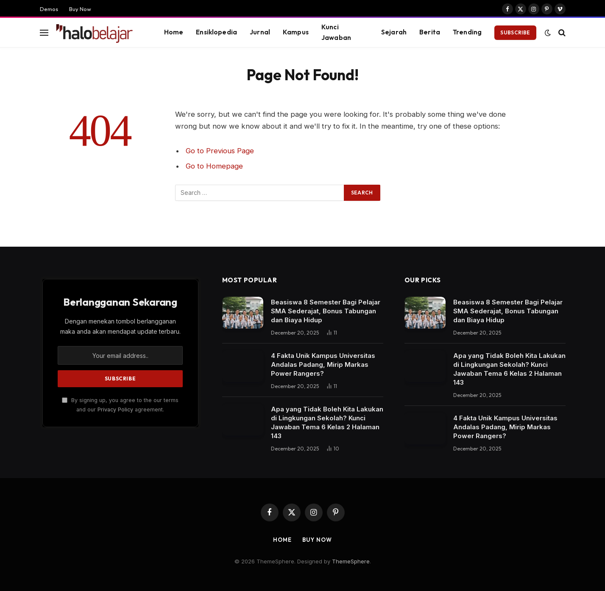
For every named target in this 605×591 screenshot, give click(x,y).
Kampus (296, 32)
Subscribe (515, 32)
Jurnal (260, 32)
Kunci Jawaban (336, 32)
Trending (467, 32)
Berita (429, 32)
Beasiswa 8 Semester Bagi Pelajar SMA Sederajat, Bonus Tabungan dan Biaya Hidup (325, 311)
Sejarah (394, 32)
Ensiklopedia (216, 32)
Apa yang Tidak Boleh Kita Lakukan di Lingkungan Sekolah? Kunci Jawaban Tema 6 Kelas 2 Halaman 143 (327, 422)
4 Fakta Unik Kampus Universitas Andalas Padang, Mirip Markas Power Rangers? (323, 364)
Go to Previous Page (220, 150)
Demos (49, 9)
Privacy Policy (115, 409)
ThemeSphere (351, 561)
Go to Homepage (214, 166)
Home (174, 32)
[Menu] (44, 32)
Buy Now (80, 9)
